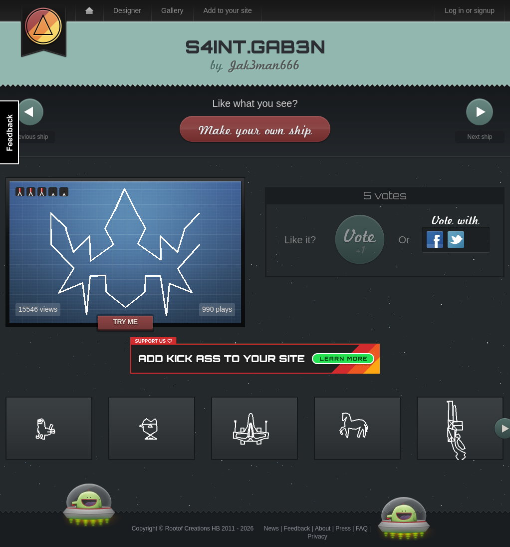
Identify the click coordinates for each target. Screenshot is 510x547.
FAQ (362, 528)
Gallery (172, 10)
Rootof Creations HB (192, 528)
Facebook (435, 239)
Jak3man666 (264, 65)
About (322, 528)
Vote (360, 241)
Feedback (297, 528)
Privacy (317, 536)
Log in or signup (470, 10)
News (271, 528)
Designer (127, 10)
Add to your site (227, 10)
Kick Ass (43, 29)
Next (479, 112)
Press (343, 528)
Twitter (456, 239)
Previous (29, 112)
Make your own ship (255, 130)
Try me (125, 322)
